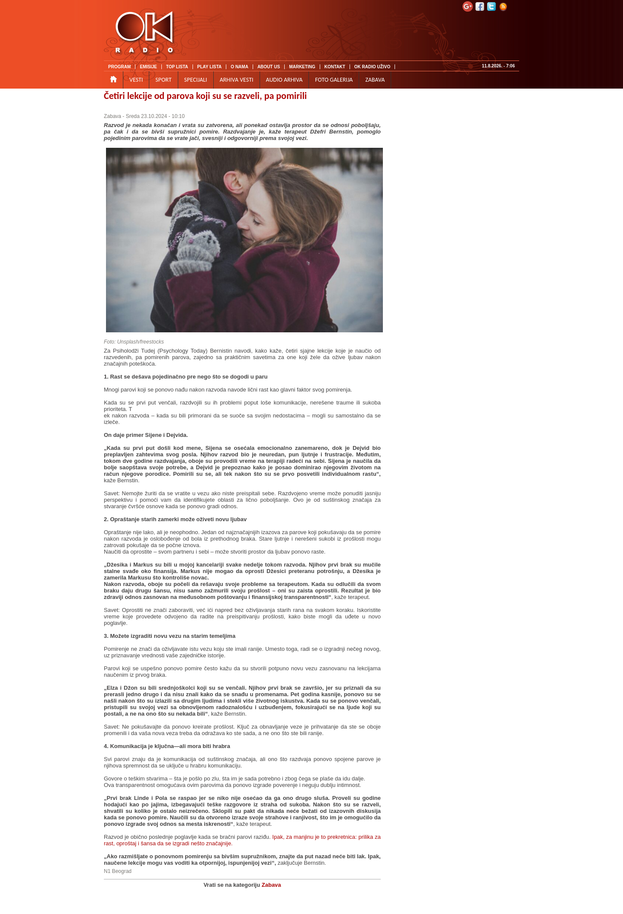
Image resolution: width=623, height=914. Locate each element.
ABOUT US (268, 66)
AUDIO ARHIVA (284, 79)
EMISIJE (148, 66)
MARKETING (302, 66)
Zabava (112, 116)
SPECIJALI (195, 79)
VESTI (136, 79)
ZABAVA (375, 79)
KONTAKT (334, 66)
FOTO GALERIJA (334, 79)
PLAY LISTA (209, 66)
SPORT (163, 79)
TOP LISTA (177, 66)
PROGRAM (119, 66)
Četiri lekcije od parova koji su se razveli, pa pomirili (205, 96)
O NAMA (239, 66)
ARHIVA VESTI (237, 79)
